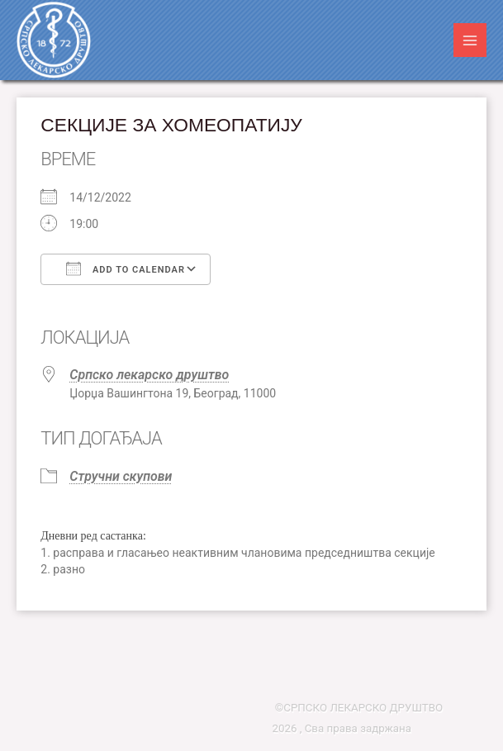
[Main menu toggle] (470, 40)
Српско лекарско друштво (149, 375)
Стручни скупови (120, 476)
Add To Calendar (125, 268)
